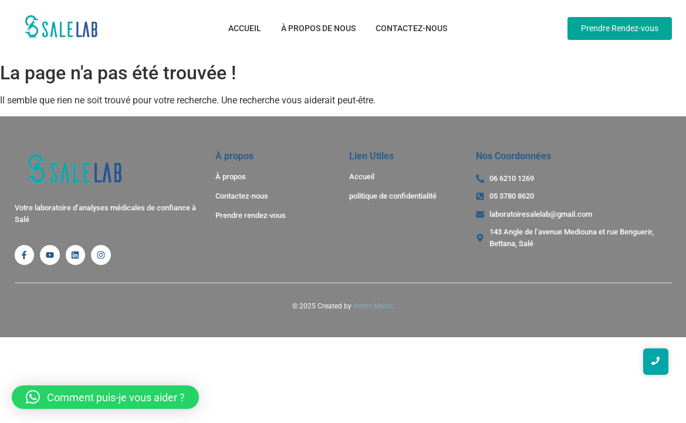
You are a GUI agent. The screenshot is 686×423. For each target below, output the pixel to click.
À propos (230, 176)
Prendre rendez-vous (250, 215)
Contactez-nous (411, 28)
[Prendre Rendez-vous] (619, 28)
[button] (105, 397)
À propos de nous (318, 28)
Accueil (244, 28)
